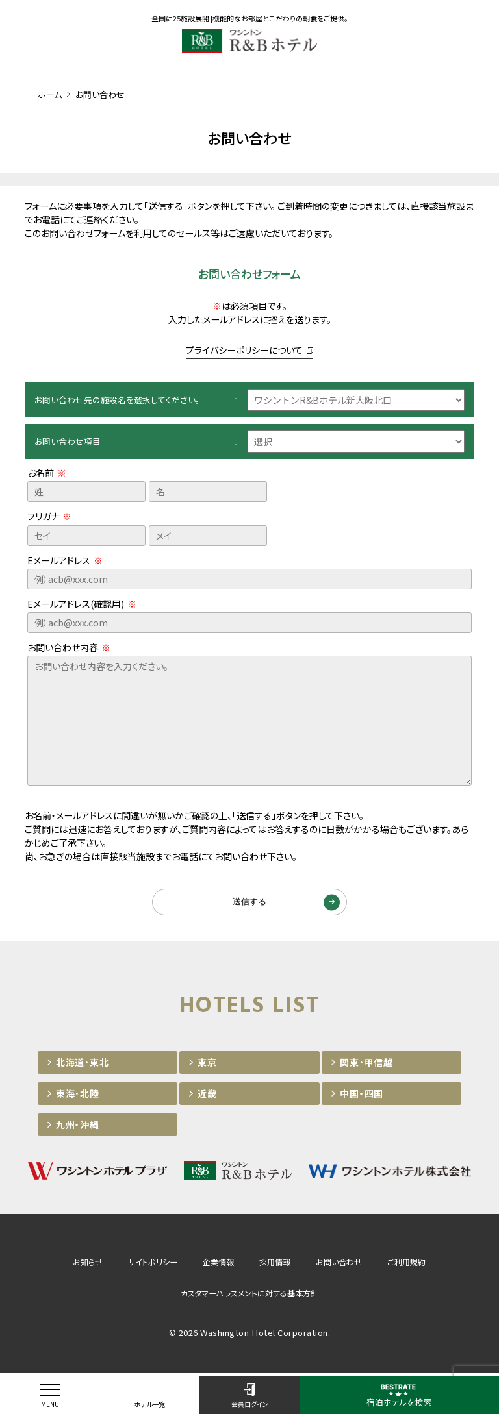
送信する (249, 903)
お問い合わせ (339, 1263)
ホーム (50, 94)
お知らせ (88, 1263)
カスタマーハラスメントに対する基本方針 (249, 1294)
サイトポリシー (152, 1263)
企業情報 (218, 1263)
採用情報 (274, 1263)
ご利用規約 (406, 1263)
